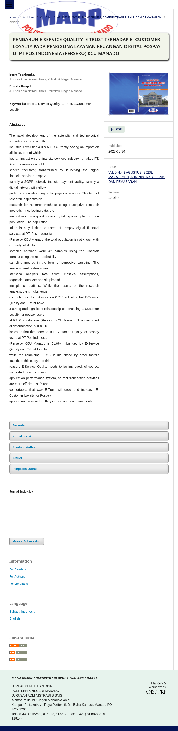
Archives (29, 17)
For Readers (17, 569)
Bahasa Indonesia (22, 611)
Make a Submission (27, 541)
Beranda (19, 425)
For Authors (17, 576)
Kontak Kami (22, 436)
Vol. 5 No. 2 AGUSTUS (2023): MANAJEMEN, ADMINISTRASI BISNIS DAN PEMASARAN (100, 17)
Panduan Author (24, 447)
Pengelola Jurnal (25, 469)
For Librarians (18, 583)
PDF (118, 129)
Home (13, 17)
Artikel (17, 458)
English (14, 618)
